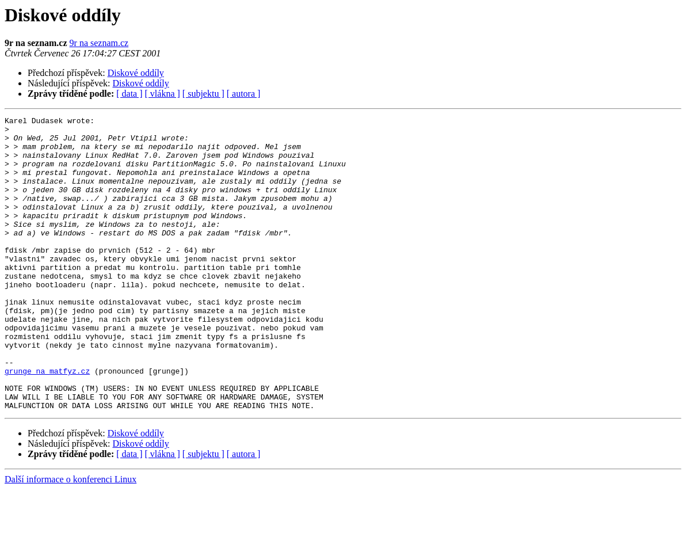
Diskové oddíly (136, 73)
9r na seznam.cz (99, 43)
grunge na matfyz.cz (47, 422)
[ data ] (129, 93)
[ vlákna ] (162, 93)
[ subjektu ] (203, 93)
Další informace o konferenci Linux (70, 538)
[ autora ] (244, 93)
